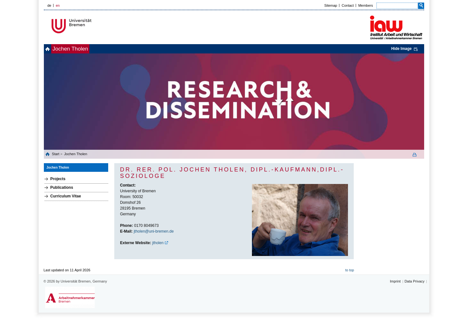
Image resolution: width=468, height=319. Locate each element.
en (58, 5)
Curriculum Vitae (65, 196)
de (49, 5)
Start (56, 154)
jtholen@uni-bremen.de (154, 231)
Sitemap (330, 5)
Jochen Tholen (81, 49)
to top (349, 270)
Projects (57, 179)
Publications (61, 187)
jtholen (158, 243)
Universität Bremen (93, 26)
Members (365, 5)
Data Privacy (414, 281)
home (51, 48)
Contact (348, 5)
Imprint (395, 281)
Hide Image (401, 48)
